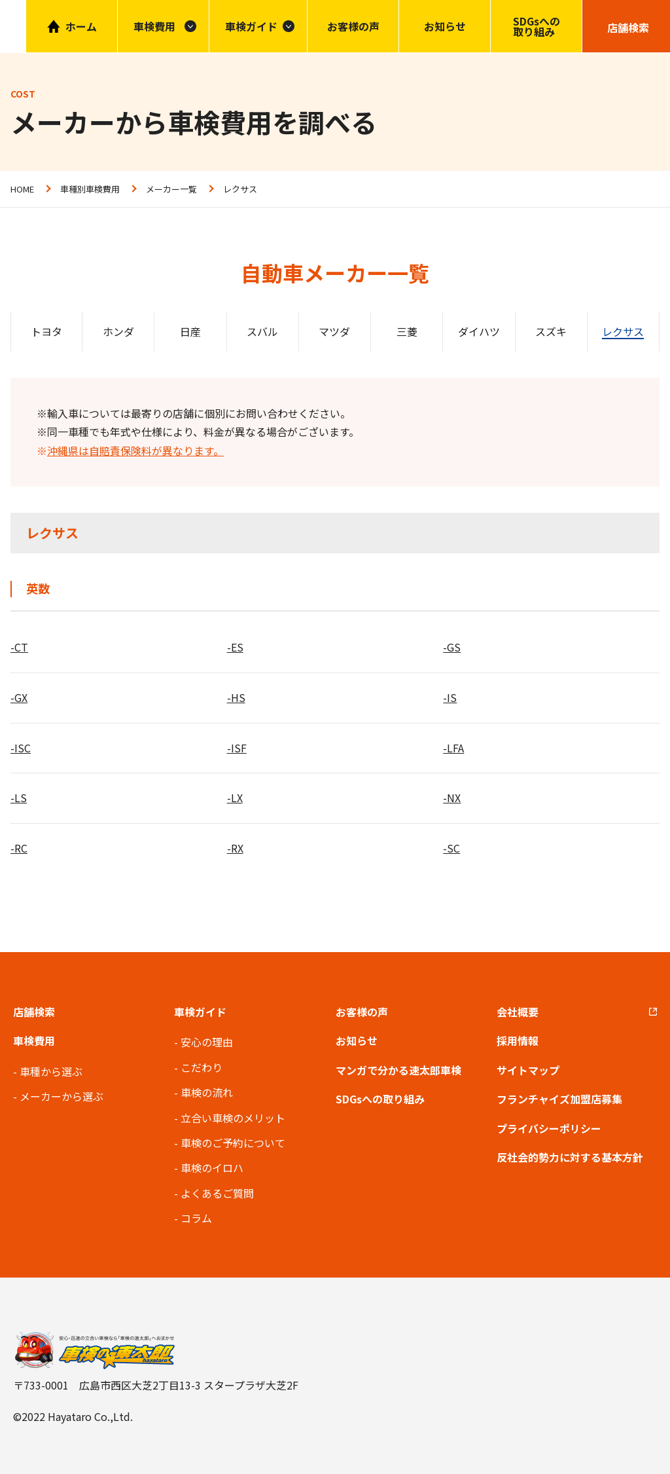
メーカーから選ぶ (61, 1096)
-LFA (453, 748)
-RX (235, 848)
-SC (451, 848)
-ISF (237, 748)
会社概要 (517, 1011)
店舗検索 (34, 1011)
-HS (236, 697)
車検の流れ (207, 1092)
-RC (18, 848)
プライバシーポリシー (549, 1128)
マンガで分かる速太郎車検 (398, 1070)
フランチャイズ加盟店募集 (559, 1099)
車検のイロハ (212, 1167)
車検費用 (34, 1040)
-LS (18, 797)
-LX (235, 797)
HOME (22, 189)
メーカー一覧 (171, 189)
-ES (235, 647)
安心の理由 (207, 1042)
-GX (18, 697)
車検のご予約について (233, 1142)
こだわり (201, 1067)
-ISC (20, 748)
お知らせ (445, 26)
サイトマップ (528, 1070)
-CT (19, 647)
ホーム (81, 26)
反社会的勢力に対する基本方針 (570, 1157)
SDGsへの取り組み (536, 26)
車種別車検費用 (90, 189)
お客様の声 (353, 26)
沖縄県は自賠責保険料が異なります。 (135, 450)
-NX (452, 797)
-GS (452, 647)
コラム (196, 1218)
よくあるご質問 (217, 1193)
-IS (450, 697)
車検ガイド (251, 26)
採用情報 (517, 1040)
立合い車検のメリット (233, 1118)
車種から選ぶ (51, 1071)
